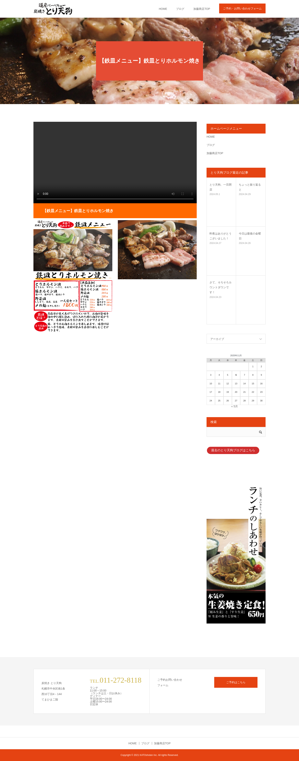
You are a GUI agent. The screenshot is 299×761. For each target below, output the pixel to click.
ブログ (180, 8)
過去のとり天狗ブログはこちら (233, 450)
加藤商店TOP (201, 8)
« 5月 (234, 406)
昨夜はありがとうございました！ (220, 236)
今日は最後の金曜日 (250, 236)
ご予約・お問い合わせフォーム (242, 8)
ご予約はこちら (235, 682)
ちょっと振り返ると (250, 187)
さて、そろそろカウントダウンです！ (220, 287)
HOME (163, 8)
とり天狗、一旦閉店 (220, 187)
